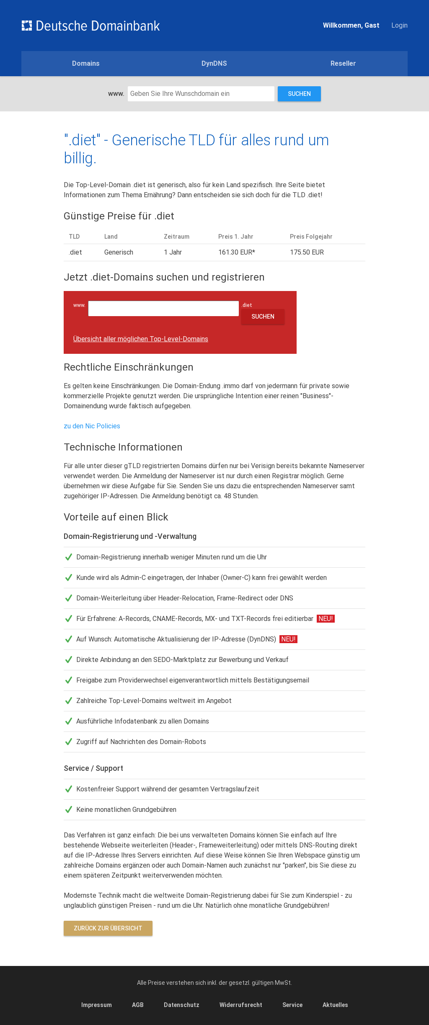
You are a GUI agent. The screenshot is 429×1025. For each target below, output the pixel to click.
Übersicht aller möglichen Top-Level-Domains (140, 339)
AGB (138, 1005)
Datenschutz (181, 1005)
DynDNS (214, 63)
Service (292, 1005)
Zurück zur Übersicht (108, 928)
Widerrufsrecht (241, 1005)
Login (399, 25)
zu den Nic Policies (92, 426)
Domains (86, 63)
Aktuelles (335, 1005)
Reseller (343, 63)
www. (116, 94)
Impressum (96, 1005)
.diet (248, 305)
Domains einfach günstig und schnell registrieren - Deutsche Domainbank (90, 25)
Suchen (299, 93)
